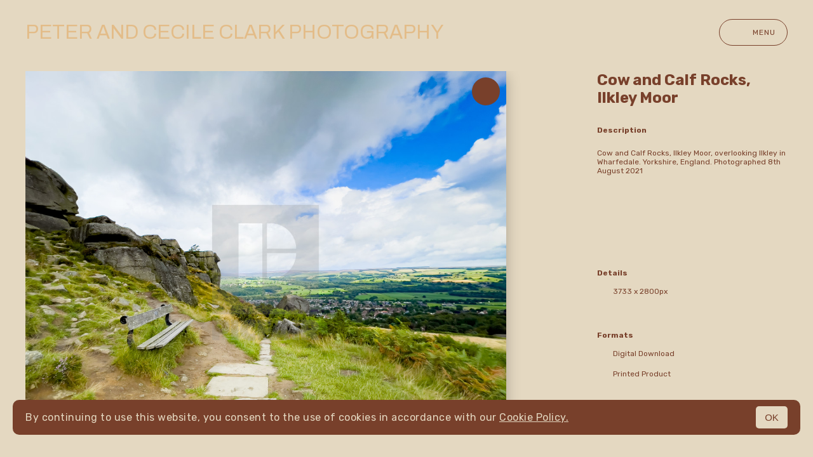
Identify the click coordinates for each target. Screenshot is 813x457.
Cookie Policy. (533, 417)
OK (772, 417)
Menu (753, 32)
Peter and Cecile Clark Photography (234, 32)
